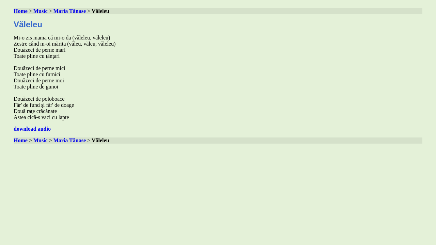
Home (21, 11)
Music (40, 11)
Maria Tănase (69, 11)
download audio (32, 129)
